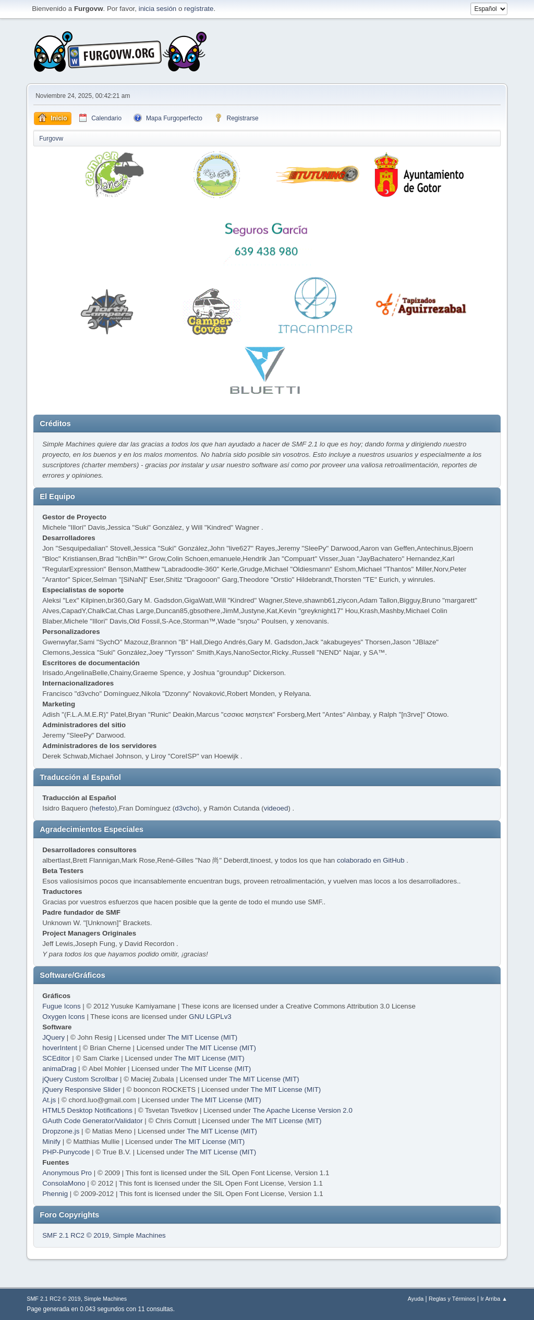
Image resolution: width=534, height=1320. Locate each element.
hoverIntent (59, 1048)
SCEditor (56, 1058)
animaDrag (59, 1069)
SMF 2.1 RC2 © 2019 (75, 1235)
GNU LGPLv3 (210, 1016)
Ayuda (415, 1299)
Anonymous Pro (67, 1173)
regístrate (198, 9)
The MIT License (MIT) (202, 1037)
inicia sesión (158, 9)
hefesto (103, 808)
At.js (49, 1100)
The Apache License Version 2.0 (303, 1110)
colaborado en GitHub (371, 860)
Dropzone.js (60, 1131)
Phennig (55, 1194)
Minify (51, 1141)
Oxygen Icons (63, 1016)
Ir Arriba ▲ (493, 1299)
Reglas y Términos (452, 1299)
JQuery (53, 1037)
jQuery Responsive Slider (81, 1089)
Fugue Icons (61, 1006)
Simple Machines (139, 1235)
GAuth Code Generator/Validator (92, 1121)
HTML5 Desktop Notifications (87, 1110)
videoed (276, 808)
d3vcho (186, 808)
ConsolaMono (63, 1183)
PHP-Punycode (66, 1152)
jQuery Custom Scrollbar (80, 1079)
